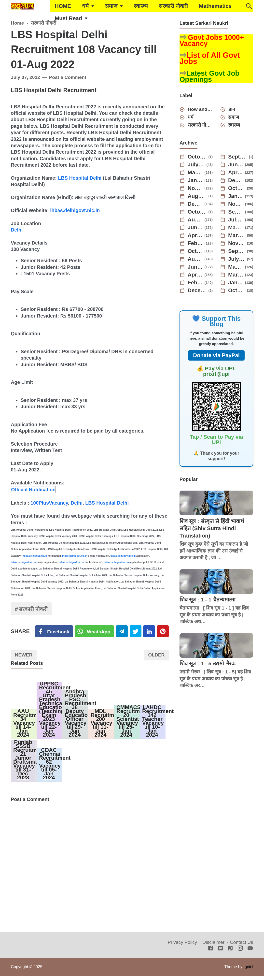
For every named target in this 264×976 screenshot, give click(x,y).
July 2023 (235, 219)
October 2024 (236, 188)
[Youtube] (250, 948)
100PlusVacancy (49, 503)
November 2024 (195, 188)
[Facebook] (54, 631)
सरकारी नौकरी (173, 6)
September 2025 (237, 157)
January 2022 (235, 282)
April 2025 (235, 172)
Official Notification (33, 489)
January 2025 (195, 180)
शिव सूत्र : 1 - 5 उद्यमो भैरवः (207, 663)
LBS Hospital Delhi (79, 178)
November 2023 (235, 204)
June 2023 (195, 227)
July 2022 (236, 259)
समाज (111, 6)
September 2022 (236, 251)
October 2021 (236, 290)
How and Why (200, 109)
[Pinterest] (163, 631)
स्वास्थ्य (141, 6)
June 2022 (195, 267)
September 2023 (235, 212)
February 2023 (195, 243)
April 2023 (195, 235)
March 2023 (236, 235)
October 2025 (197, 157)
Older (156, 654)
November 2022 (236, 243)
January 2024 (235, 196)
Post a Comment (67, 77)
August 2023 (195, 219)
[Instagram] (240, 948)
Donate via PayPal (216, 355)
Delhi (17, 230)
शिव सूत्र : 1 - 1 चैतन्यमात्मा (208, 600)
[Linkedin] (149, 631)
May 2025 (195, 172)
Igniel (248, 966)
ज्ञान (231, 109)
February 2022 (195, 282)
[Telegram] (122, 631)
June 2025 (235, 164)
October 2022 (195, 251)
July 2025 (196, 164)
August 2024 (197, 196)
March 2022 (235, 274)
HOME (63, 6)
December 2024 (235, 180)
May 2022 (235, 267)
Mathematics (215, 6)
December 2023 (195, 204)
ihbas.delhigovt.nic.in (75, 210)
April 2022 (195, 274)
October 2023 (197, 212)
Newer (24, 654)
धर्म (85, 6)
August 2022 (195, 259)
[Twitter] (94, 631)
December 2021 (197, 290)
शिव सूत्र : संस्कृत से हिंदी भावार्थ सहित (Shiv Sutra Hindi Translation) (212, 528)
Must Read (68, 18)
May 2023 (235, 227)
